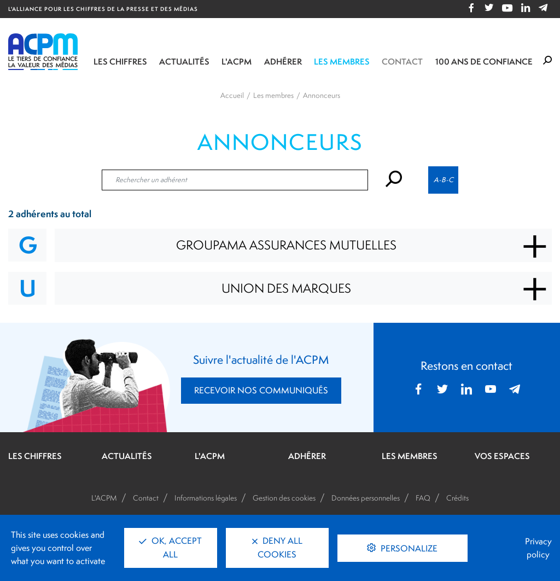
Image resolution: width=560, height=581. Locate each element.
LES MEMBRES (410, 456)
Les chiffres (120, 61)
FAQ (423, 498)
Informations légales (205, 498)
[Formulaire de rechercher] (547, 60)
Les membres (342, 61)
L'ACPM (236, 61)
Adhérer (283, 61)
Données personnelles (365, 498)
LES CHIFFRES (35, 456)
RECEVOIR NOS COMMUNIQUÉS (261, 390)
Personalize (408, 548)
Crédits (457, 498)
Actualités (184, 61)
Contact (402, 61)
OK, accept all (170, 547)
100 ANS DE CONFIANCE (484, 61)
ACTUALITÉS (127, 456)
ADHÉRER (307, 456)
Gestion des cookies (284, 498)
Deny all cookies (277, 547)
